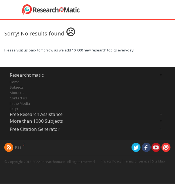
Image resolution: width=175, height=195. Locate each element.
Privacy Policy (111, 161)
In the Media (20, 103)
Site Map (158, 161)
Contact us (18, 98)
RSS (18, 147)
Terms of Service (136, 161)
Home (14, 81)
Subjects (17, 87)
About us (17, 92)
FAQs (14, 108)
